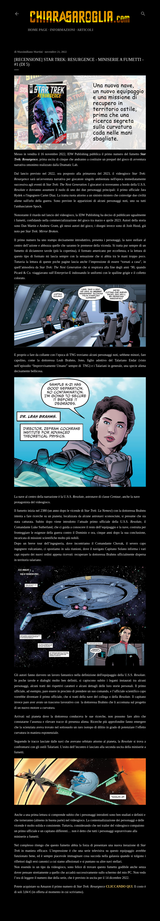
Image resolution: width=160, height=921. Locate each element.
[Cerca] (143, 12)
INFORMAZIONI (62, 30)
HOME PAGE (38, 30)
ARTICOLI (85, 30)
